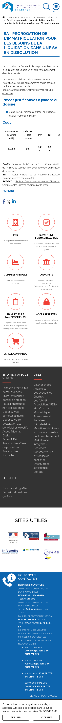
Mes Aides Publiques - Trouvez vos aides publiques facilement (46, 432)
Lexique (38, 471)
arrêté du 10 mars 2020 (47, 164)
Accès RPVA (10, 439)
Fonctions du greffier (14, 488)
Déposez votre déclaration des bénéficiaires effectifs (15, 423)
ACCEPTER (46, 717)
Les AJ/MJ (40, 400)
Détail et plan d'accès (43, 695)
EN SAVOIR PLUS (48, 711)
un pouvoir (14, 112)
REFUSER (16, 717)
